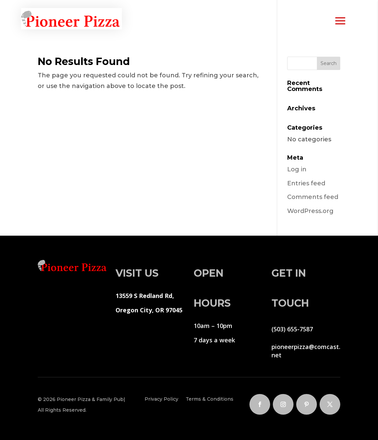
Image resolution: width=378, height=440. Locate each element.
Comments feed (312, 197)
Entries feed (306, 183)
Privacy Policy (161, 399)
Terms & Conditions (209, 399)
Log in (297, 169)
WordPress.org (310, 211)
